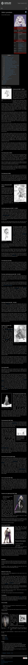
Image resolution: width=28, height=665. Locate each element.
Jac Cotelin (8, 303)
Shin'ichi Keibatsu (6, 215)
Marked (20, 596)
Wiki (2, 8)
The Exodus (14, 255)
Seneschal (20, 42)
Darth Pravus (15, 461)
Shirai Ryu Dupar (20, 50)
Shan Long (17, 288)
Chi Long (6, 583)
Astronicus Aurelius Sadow (8, 285)
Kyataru (7, 339)
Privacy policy (3, 660)
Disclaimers (2, 663)
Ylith (6, 388)
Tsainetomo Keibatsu (4, 447)
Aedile (6, 636)
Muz (7, 389)
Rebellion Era (20, 44)
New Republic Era (21, 45)
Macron (25, 287)
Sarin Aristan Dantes (9, 329)
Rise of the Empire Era (21, 43)
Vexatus (2, 386)
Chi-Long (2, 462)
